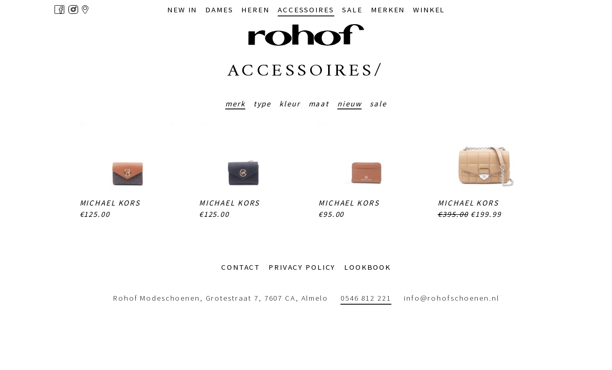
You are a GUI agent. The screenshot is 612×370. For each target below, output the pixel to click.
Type (263, 103)
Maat (319, 103)
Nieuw (349, 103)
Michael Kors (110, 203)
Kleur (289, 103)
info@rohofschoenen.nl (451, 297)
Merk (235, 103)
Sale (378, 103)
